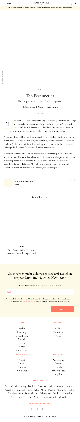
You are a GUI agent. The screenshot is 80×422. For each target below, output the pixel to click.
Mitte (43, 389)
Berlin (22, 328)
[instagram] (37, 409)
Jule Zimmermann (28, 107)
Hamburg (21, 332)
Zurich (22, 346)
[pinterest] (43, 409)
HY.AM (53, 416)
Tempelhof (67, 393)
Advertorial (40, 113)
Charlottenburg (18, 386)
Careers (58, 363)
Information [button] (58, 354)
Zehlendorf (63, 397)
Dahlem (32, 386)
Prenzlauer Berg (15, 393)
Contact (22, 363)
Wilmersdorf (50, 397)
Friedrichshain (56, 386)
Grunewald (70, 386)
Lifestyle (58, 323)
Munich (22, 339)
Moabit (51, 389)
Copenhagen (22, 335)
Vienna (21, 342)
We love (58, 328)
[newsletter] (49, 409)
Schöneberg (45, 393)
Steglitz (56, 393)
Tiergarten (16, 397)
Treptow (27, 397)
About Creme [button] (21, 354)
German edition (67, 7)
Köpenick (21, 389)
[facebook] (31, 409)
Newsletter (22, 370)
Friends (58, 367)
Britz (7, 386)
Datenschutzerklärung (29, 301)
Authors (22, 367)
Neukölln (61, 389)
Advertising (58, 359)
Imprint (58, 374)
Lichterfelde (33, 389)
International (21, 350)
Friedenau (42, 386)
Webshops (58, 332)
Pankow (71, 389)
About (22, 359)
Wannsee (38, 397)
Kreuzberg (10, 389)
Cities (21, 323)
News (58, 335)
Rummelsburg (31, 393)
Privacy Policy (58, 370)
